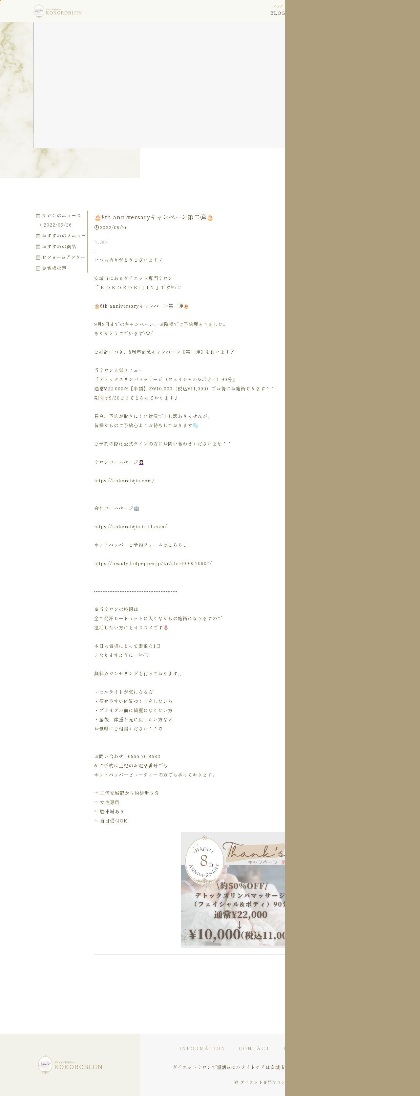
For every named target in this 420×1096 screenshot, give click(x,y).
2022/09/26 (55, 224)
